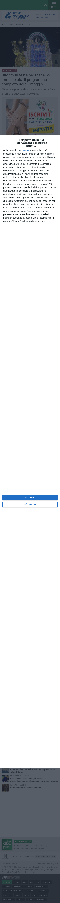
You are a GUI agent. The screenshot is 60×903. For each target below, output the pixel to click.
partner (25, 150)
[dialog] (30, 451)
